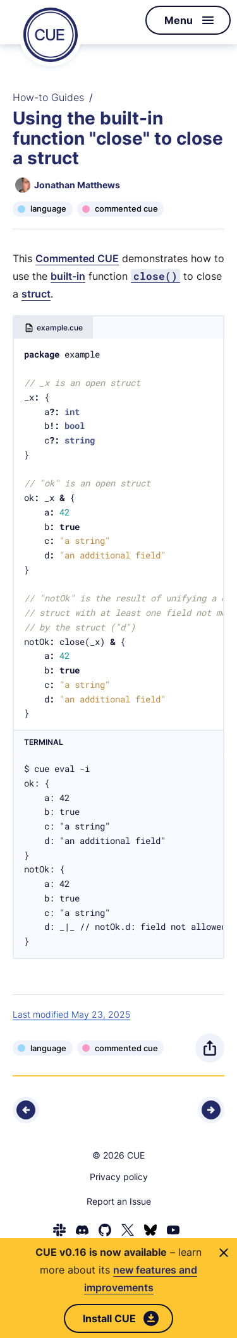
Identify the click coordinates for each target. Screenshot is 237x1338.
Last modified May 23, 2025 (71, 1014)
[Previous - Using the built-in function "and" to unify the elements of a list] (26, 1110)
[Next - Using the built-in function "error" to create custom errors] (211, 1110)
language (48, 208)
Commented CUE (77, 258)
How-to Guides (48, 97)
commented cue (126, 208)
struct (36, 293)
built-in (68, 276)
